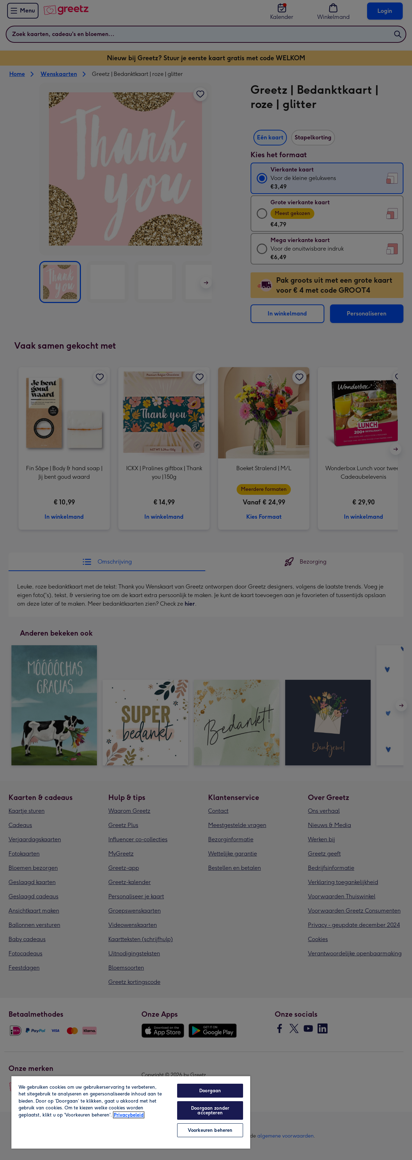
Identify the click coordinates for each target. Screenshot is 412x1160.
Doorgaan (210, 1090)
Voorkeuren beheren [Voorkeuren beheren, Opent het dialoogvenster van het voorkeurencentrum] (210, 1130)
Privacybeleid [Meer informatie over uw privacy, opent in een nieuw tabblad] (129, 1115)
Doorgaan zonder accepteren (210, 1110)
